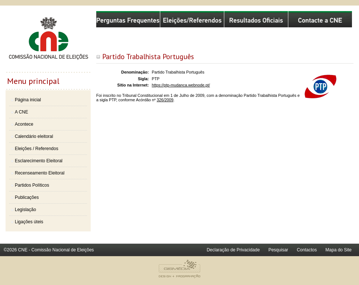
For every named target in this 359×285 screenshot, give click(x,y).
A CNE (21, 112)
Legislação (25, 209)
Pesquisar (278, 249)
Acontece (24, 124)
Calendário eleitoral (34, 136)
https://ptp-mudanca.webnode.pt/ (181, 85)
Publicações (27, 197)
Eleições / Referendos (36, 148)
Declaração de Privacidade (233, 249)
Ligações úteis (29, 221)
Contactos (307, 249)
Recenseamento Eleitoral (39, 173)
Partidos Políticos (32, 185)
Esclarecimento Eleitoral (39, 160)
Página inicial (28, 99)
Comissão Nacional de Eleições (48, 41)
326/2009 (165, 100)
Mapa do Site (338, 249)
